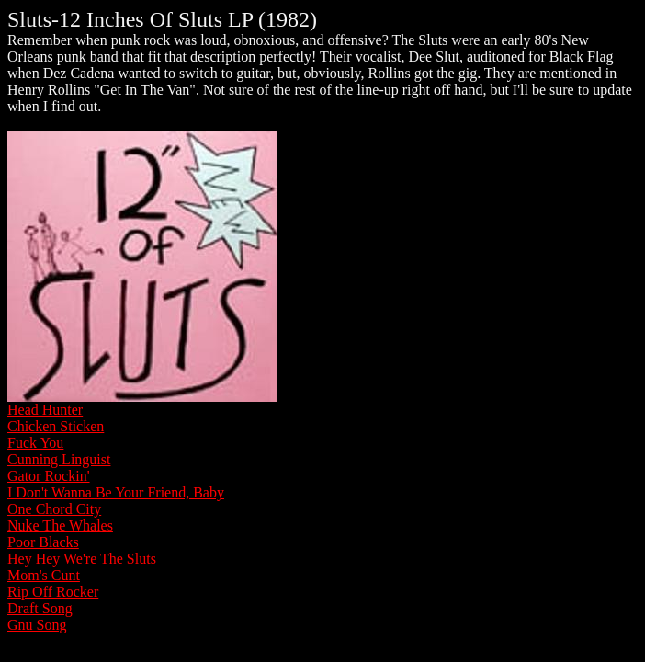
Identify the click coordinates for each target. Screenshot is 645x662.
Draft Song (40, 608)
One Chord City (54, 509)
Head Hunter (45, 409)
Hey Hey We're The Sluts (81, 558)
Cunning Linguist (58, 459)
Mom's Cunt (43, 575)
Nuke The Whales (60, 525)
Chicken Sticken (55, 426)
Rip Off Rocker (52, 591)
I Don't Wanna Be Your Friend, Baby (115, 492)
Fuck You (35, 443)
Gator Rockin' (48, 476)
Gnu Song (36, 625)
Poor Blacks (43, 542)
